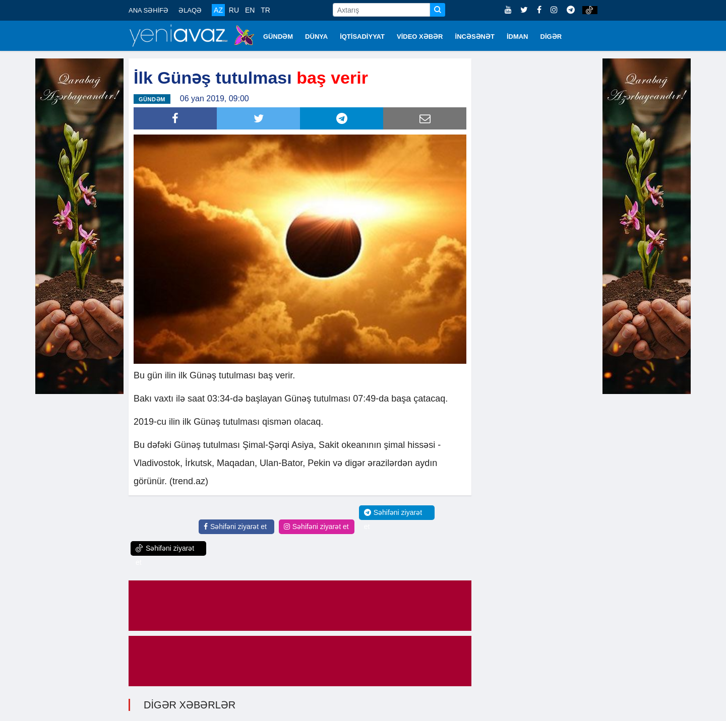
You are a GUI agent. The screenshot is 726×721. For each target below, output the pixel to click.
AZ (218, 10)
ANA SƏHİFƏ (148, 10)
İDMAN (517, 36)
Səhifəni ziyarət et (235, 526)
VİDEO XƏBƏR (420, 36)
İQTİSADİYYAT (362, 36)
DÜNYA (316, 36)
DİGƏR (551, 36)
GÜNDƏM (278, 36)
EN (250, 10)
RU (234, 10)
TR (265, 10)
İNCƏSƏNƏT (475, 36)
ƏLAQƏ (190, 10)
